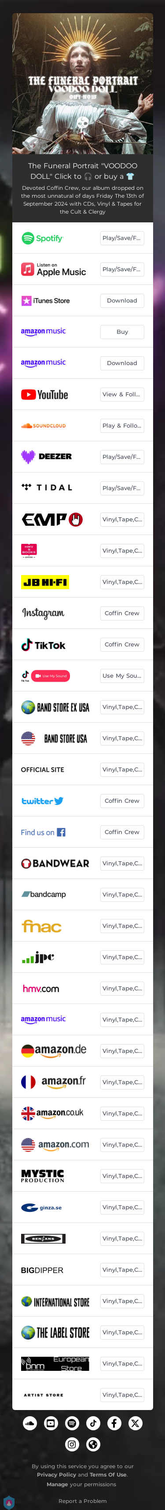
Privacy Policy (56, 1474)
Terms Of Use (108, 1474)
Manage (57, 1484)
